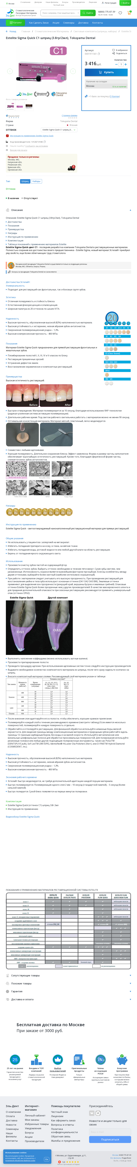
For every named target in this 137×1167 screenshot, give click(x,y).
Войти (126, 2)
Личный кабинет (35, 1115)
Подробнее (126, 1158)
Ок (46, 1159)
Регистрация (109, 3)
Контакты (97, 22)
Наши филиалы (52, 2)
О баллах (114, 96)
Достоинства (15, 221)
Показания (13, 225)
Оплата (10, 1116)
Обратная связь (60, 1136)
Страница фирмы (69, 115)
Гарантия (68, 991)
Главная (26, 31)
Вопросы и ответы (62, 1124)
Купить (106, 72)
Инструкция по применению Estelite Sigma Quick (31, 135)
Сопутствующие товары (68, 975)
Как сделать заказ (39, 22)
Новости (11, 1124)
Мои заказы (32, 1119)
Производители (78, 2)
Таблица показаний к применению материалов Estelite (37, 244)
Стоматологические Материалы (52, 31)
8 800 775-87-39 (125, 1155)
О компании (25, 2)
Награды (12, 233)
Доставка (83, 22)
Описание (68, 210)
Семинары (68, 22)
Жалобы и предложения (65, 1140)
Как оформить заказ (63, 1120)
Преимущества (16, 229)
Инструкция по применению (23, 236)
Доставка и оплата (68, 999)
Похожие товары (68, 983)
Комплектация (15, 240)
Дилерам (38, 2)
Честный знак (58, 5)
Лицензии (93, 2)
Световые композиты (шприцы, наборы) (95, 31)
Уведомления (33, 1128)
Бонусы (65, 2)
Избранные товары (37, 1124)
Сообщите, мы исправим (36, 146)
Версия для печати (18, 150)
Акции (56, 22)
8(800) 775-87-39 (106, 11)
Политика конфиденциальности (64, 1130)
